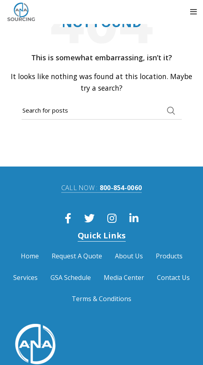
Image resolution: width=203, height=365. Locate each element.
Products (169, 256)
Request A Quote (77, 256)
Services (25, 277)
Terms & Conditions (101, 298)
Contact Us (173, 277)
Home (30, 256)
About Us (129, 256)
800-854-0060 (101, 187)
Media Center (124, 277)
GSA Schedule (70, 277)
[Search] (102, 110)
